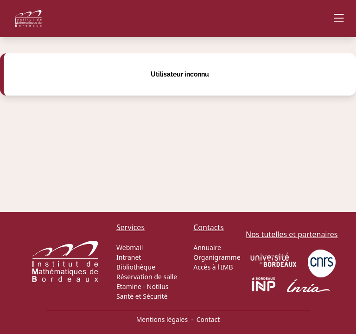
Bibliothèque (135, 267)
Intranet (128, 257)
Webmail (129, 247)
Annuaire (207, 247)
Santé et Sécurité (142, 296)
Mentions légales (162, 319)
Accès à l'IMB (213, 267)
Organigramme (216, 257)
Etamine (128, 286)
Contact (208, 319)
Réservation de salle (146, 276)
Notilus (158, 286)
